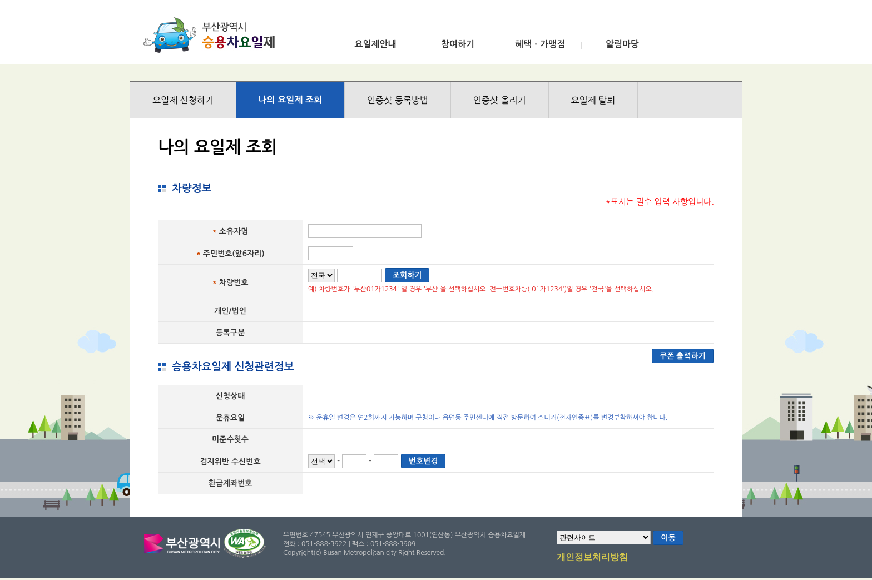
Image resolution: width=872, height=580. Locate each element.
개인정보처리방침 (592, 558)
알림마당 (622, 44)
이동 (668, 538)
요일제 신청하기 (183, 100)
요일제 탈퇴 (593, 100)
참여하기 (457, 44)
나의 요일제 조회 (290, 100)
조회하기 (407, 275)
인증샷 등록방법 (397, 100)
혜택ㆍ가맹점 (540, 44)
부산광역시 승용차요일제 (212, 35)
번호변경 (423, 461)
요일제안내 (375, 44)
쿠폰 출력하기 (683, 356)
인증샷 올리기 (499, 100)
